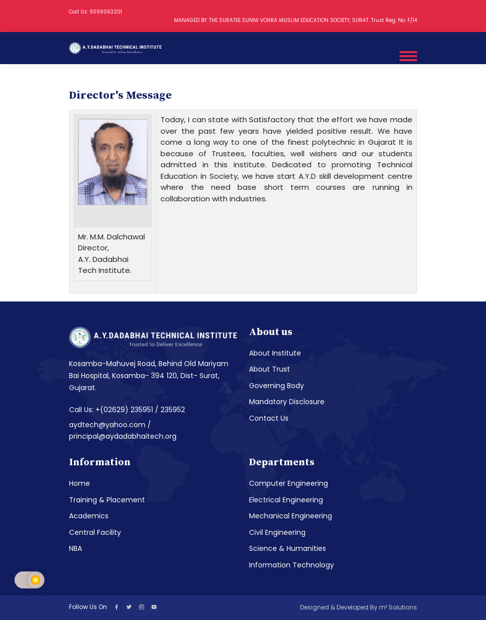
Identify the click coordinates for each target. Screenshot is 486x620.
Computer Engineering (288, 483)
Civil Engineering (277, 532)
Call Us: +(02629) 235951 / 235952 (127, 410)
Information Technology (291, 565)
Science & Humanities (287, 548)
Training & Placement (107, 500)
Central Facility (95, 532)
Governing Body (276, 386)
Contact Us (268, 418)
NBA (75, 548)
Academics (88, 516)
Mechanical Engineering (290, 516)
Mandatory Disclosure (286, 402)
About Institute (275, 353)
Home (79, 483)
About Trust (269, 369)
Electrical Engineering (286, 500)
